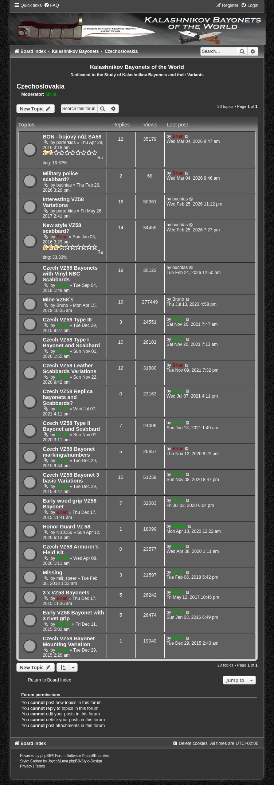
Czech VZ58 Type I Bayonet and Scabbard (71, 342)
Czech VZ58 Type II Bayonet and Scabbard (71, 426)
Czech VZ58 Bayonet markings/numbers (69, 452)
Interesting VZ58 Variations (63, 202)
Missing (52, 572)
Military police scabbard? (60, 176)
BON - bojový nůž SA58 (72, 137)
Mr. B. (52, 94)
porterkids (66, 142)
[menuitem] (51, 5)
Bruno (62, 305)
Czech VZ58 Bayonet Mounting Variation (69, 641)
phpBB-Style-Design (85, 761)
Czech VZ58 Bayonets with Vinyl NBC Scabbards (70, 273)
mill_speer (66, 578)
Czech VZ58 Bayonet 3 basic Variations (71, 478)
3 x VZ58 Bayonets (66, 592)
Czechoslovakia (40, 86)
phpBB (45, 756)
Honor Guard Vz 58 (66, 527)
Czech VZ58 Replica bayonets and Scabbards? (68, 397)
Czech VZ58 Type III (67, 320)
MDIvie (179, 526)
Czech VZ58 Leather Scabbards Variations (70, 368)
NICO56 (64, 532)
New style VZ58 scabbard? (62, 228)
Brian (178, 136)
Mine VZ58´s (58, 299)
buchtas (64, 185)
